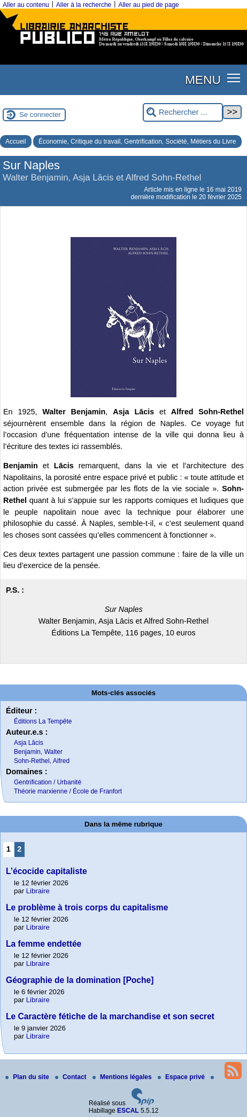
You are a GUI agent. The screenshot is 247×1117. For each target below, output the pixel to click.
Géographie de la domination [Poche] (79, 980)
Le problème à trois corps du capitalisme (87, 907)
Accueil (15, 141)
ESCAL (128, 1110)
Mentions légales (122, 1077)
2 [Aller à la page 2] (19, 849)
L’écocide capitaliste (46, 871)
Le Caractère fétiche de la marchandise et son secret (110, 1016)
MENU (203, 79)
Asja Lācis (28, 742)
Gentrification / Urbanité (47, 782)
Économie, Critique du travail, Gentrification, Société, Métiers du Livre (137, 141)
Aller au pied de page (148, 5)
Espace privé (182, 1077)
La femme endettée (43, 943)
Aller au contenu (26, 5)
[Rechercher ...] (183, 112)
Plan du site (28, 1077)
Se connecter (40, 115)
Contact (71, 1077)
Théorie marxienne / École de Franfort (68, 791)
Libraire (38, 891)
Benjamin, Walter (38, 752)
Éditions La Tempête (43, 721)
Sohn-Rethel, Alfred (42, 761)
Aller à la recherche (83, 5)
